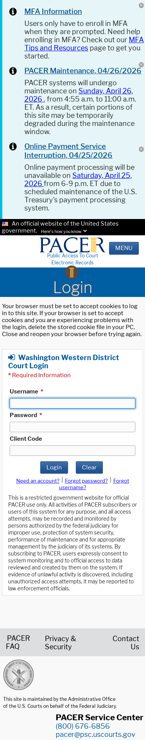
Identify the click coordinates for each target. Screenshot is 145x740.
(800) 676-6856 (83, 726)
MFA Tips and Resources (84, 44)
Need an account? (38, 481)
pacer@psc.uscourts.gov (95, 734)
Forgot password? (86, 481)
